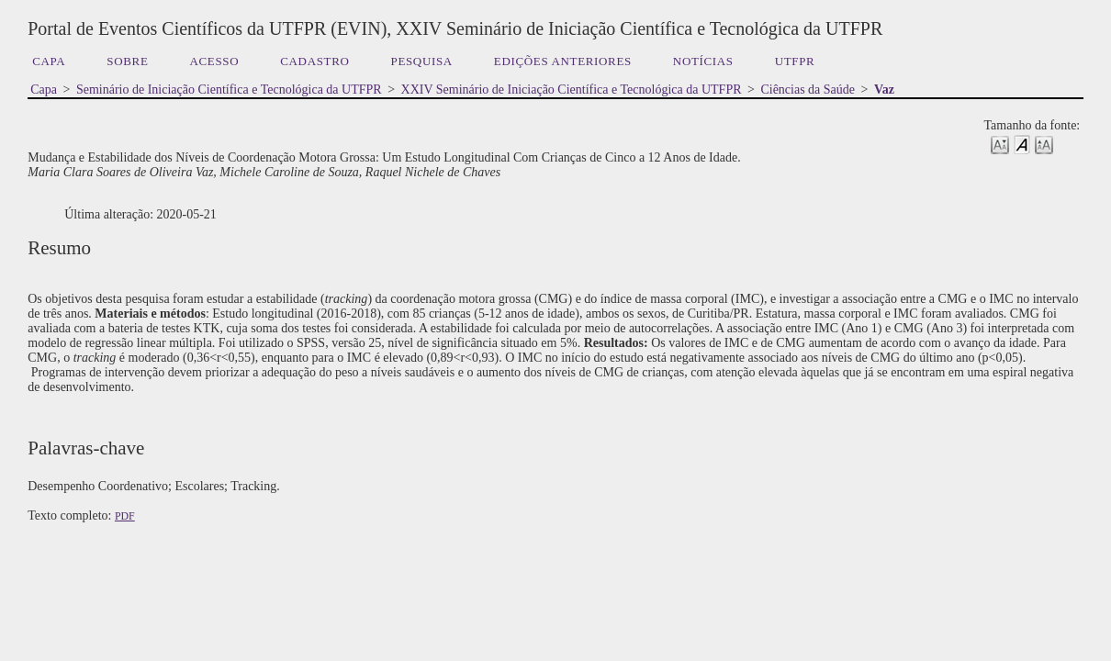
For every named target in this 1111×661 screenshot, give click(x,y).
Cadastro (314, 61)
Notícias (703, 61)
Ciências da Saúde (807, 89)
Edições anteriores (563, 61)
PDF (125, 516)
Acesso (215, 61)
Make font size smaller (1000, 143)
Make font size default (1022, 143)
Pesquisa (422, 61)
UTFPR (795, 61)
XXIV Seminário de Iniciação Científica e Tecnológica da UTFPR (571, 89)
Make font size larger (1044, 143)
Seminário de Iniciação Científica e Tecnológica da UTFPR (229, 89)
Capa (48, 61)
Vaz (884, 89)
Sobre (127, 61)
